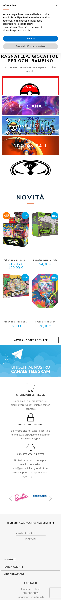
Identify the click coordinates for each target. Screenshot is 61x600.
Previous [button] (11, 498)
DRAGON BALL (30, 145)
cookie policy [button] (26, 24)
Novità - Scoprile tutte (31, 340)
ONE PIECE (30, 125)
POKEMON (30, 86)
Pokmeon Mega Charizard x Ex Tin (45, 322)
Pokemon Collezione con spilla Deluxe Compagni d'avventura (16, 322)
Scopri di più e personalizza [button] (30, 46)
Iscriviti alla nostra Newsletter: (30, 522)
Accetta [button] (30, 38)
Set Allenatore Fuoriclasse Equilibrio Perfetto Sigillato (45, 260)
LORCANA (30, 106)
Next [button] (50, 498)
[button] (56, 5)
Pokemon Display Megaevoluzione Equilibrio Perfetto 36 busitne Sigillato (16, 260)
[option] (22, 497)
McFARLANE (30, 166)
